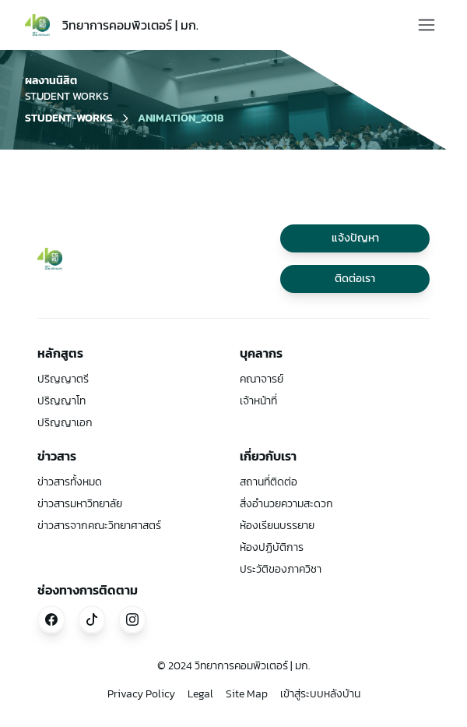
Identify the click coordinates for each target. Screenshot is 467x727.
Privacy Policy (141, 694)
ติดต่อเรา (355, 278)
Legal (200, 694)
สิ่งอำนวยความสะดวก (286, 504)
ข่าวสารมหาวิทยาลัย (79, 504)
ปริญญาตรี (63, 379)
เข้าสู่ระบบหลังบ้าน (320, 694)
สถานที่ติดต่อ (268, 482)
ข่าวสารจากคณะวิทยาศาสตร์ (99, 525)
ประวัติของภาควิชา (280, 569)
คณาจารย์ (261, 379)
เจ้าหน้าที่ (258, 401)
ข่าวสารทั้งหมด (69, 482)
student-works (69, 118)
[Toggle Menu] (426, 25)
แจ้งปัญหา (355, 238)
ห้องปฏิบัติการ (272, 547)
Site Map (247, 694)
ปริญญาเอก (65, 423)
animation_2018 (180, 118)
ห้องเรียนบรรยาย (277, 525)
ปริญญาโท (61, 401)
